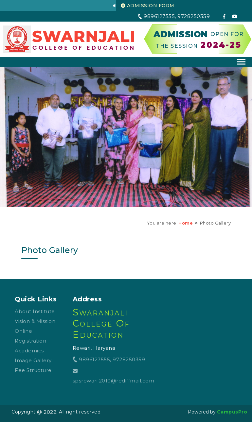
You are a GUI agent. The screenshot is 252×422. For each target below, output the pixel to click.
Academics (29, 350)
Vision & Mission (35, 321)
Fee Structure (33, 370)
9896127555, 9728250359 (109, 359)
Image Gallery (33, 360)
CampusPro (232, 412)
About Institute (35, 311)
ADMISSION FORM (147, 5)
